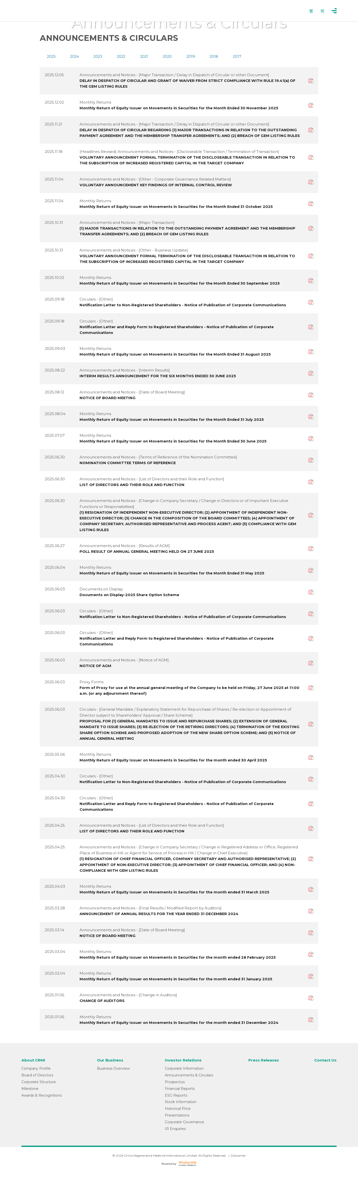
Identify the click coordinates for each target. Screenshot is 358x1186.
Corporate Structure (38, 1097)
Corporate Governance (183, 1137)
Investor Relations (183, 1075)
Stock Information (179, 1117)
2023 (97, 56)
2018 (213, 56)
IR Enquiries (174, 1143)
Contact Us (325, 1075)
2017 (237, 56)
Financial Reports (178, 1103)
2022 (121, 56)
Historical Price (176, 1123)
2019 (190, 56)
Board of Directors (37, 1090)
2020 (167, 56)
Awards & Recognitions (41, 1110)
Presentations (176, 1130)
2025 (51, 56)
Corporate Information (183, 1083)
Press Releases (263, 1075)
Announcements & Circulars (188, 1090)
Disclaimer (238, 1170)
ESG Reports (175, 1110)
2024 (74, 56)
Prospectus (173, 1097)
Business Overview (112, 1083)
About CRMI (33, 1075)
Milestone (30, 1103)
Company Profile (36, 1083)
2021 (144, 56)
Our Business (110, 1075)
